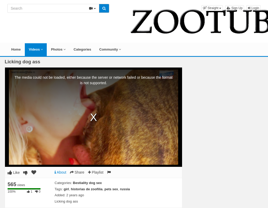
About (60, 172)
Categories (82, 49)
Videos (36, 49)
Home (16, 49)
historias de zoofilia (86, 189)
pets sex (111, 189)
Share (77, 172)
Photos (58, 49)
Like (14, 172)
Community (110, 49)
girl (66, 189)
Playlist (95, 172)
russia (125, 189)
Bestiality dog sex (87, 183)
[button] (212, 8)
